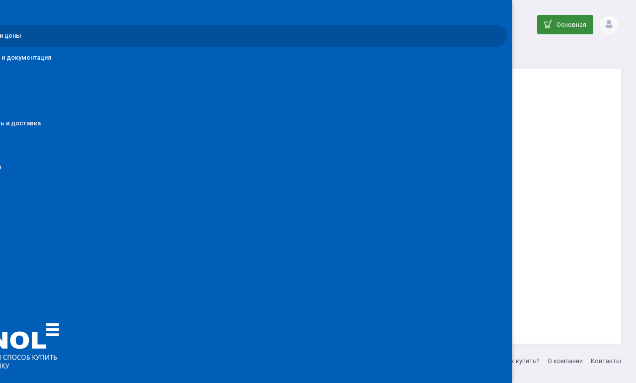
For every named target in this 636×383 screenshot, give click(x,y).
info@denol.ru (253, 361)
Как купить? (521, 361)
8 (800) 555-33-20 (304, 361)
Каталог (304, 52)
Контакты (606, 361)
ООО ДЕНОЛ (207, 361)
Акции (486, 361)
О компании (565, 361)
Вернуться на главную (394, 286)
